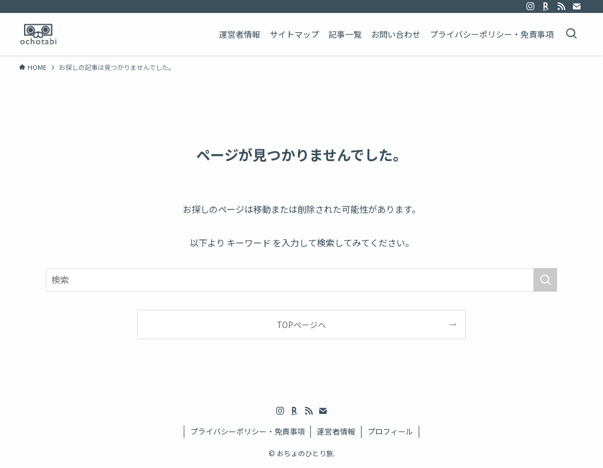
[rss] (561, 6)
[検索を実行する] (545, 280)
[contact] (576, 6)
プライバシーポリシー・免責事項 (247, 431)
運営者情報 (336, 431)
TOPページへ (301, 324)
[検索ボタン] (571, 34)
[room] (546, 6)
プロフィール (390, 431)
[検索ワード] (301, 280)
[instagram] (530, 6)
